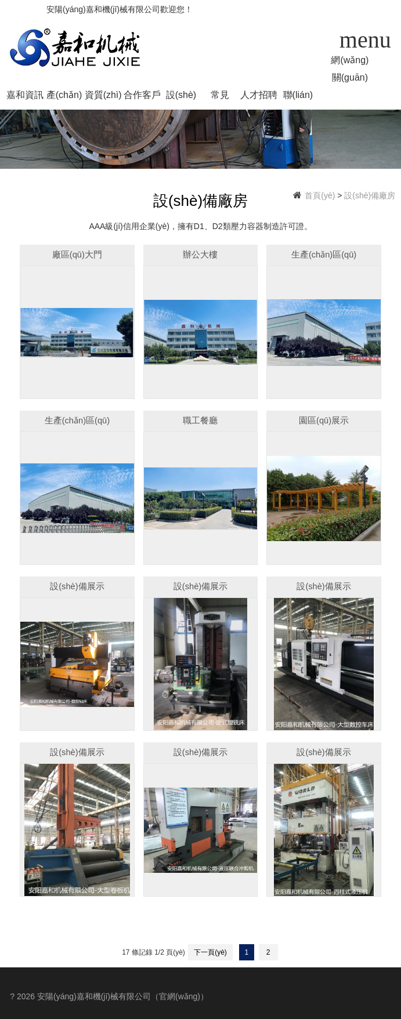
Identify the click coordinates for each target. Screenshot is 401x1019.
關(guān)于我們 (350, 79)
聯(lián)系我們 (298, 97)
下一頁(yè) (210, 952)
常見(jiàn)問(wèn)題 (220, 97)
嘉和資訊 (25, 95)
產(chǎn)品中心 (64, 97)
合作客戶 (142, 95)
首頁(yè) (320, 195)
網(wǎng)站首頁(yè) (350, 62)
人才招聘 (258, 95)
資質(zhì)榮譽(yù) (103, 97)
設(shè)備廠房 (181, 97)
